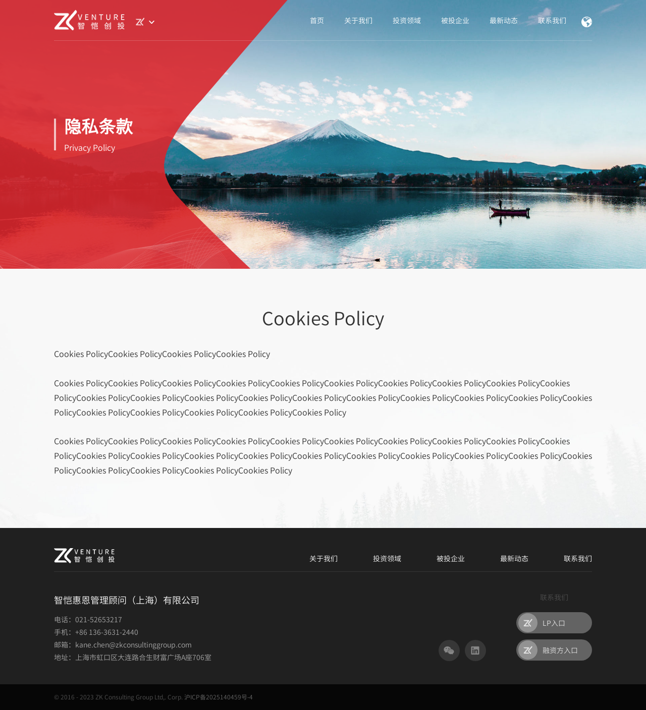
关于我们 (358, 20)
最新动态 (504, 20)
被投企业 (455, 20)
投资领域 (407, 20)
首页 (317, 20)
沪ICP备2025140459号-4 (218, 696)
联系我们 (552, 20)
